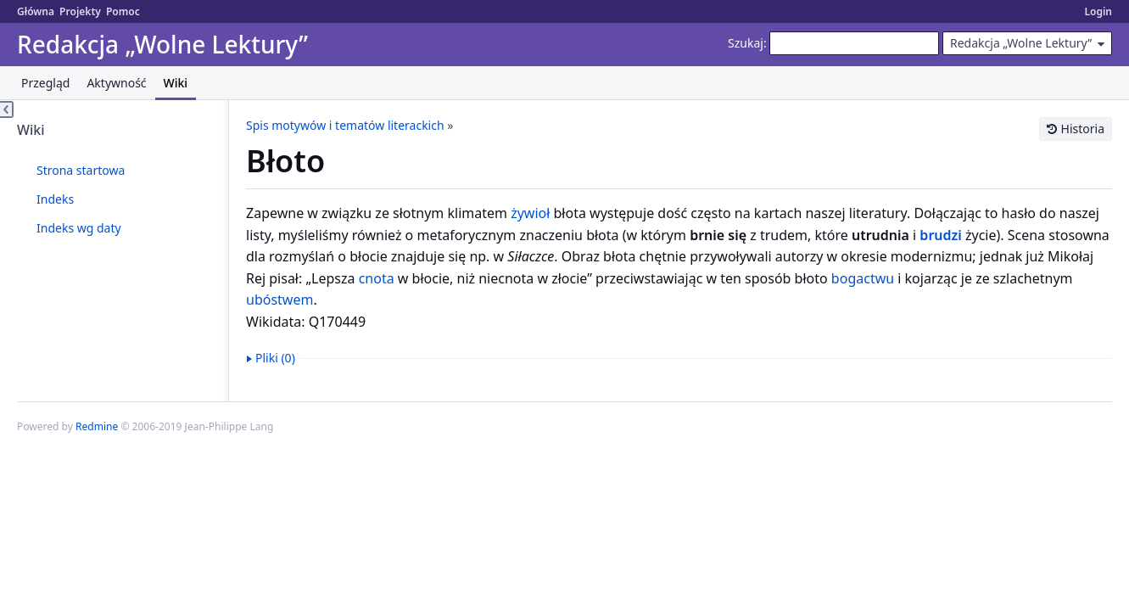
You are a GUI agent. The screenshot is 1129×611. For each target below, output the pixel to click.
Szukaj (745, 43)
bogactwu (862, 278)
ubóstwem (279, 299)
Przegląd (45, 83)
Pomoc (123, 11)
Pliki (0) (275, 358)
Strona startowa (80, 170)
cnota (376, 278)
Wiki (176, 83)
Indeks (55, 199)
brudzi (940, 235)
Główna (35, 11)
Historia (1082, 129)
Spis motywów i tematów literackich (345, 125)
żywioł (530, 213)
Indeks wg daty (78, 228)
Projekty (80, 11)
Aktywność (116, 83)
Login (1098, 11)
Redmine (96, 426)
